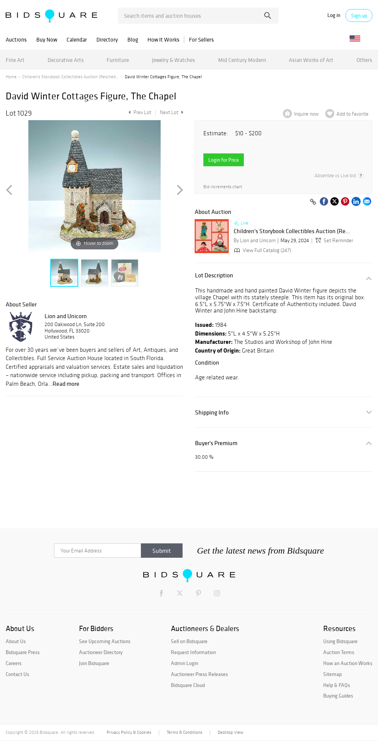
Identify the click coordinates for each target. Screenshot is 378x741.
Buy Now (46, 39)
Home (11, 76)
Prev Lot (139, 112)
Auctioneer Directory (100, 652)
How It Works (163, 39)
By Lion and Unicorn (255, 240)
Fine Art (15, 59)
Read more (66, 383)
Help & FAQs (336, 685)
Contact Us (17, 674)
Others (364, 59)
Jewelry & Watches (173, 59)
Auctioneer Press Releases (199, 674)
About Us (16, 641)
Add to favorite (352, 114)
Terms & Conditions (184, 732)
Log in (333, 15)
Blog (132, 39)
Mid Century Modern (242, 59)
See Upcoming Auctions (104, 641)
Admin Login (184, 663)
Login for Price (223, 159)
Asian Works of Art (311, 59)
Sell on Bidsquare (189, 641)
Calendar (77, 39)
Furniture (118, 59)
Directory (107, 39)
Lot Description (214, 275)
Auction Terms (338, 652)
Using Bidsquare (340, 641)
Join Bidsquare (94, 663)
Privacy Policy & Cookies (129, 732)
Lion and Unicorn (66, 316)
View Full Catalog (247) (261, 250)
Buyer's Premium (216, 443)
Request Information (193, 652)
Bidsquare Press (23, 652)
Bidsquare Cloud (188, 685)
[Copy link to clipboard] (313, 202)
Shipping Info (212, 412)
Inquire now (306, 114)
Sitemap (332, 674)
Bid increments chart (222, 186)
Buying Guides (338, 695)
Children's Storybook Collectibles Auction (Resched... (70, 76)
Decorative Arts (66, 59)
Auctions (16, 39)
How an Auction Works (347, 663)
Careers (14, 663)
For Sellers (201, 39)
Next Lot (171, 112)
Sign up (359, 15)
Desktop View (230, 732)
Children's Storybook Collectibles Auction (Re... (292, 231)
